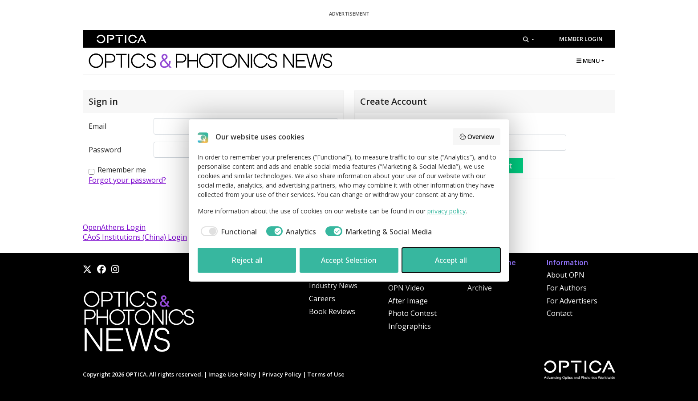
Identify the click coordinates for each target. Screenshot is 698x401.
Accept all (451, 260)
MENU (588, 61)
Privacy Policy (281, 374)
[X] (87, 269)
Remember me (121, 170)
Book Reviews (332, 311)
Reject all (247, 260)
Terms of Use (326, 374)
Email (97, 126)
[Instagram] (115, 269)
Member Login (581, 39)
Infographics (409, 326)
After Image (408, 301)
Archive (479, 288)
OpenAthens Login (114, 227)
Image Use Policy (232, 374)
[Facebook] (101, 269)
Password (105, 150)
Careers (322, 298)
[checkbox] (227, 231)
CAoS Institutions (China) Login (135, 237)
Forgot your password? (127, 180)
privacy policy (446, 211)
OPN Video (406, 288)
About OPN (565, 275)
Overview (477, 136)
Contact (559, 313)
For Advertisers (572, 301)
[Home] (138, 324)
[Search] (528, 39)
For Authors (567, 288)
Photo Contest (412, 313)
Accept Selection (349, 260)
